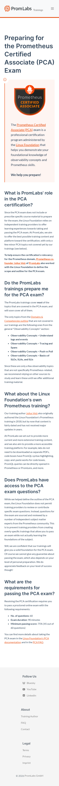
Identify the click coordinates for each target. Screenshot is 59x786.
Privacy (26, 756)
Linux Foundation (27, 145)
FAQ (23, 722)
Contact (25, 729)
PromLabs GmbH (34, 775)
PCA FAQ (38, 642)
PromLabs (34, 263)
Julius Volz (32, 413)
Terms (25, 750)
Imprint (26, 762)
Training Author (29, 716)
